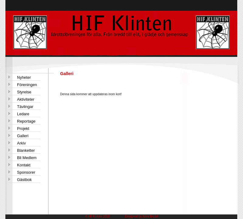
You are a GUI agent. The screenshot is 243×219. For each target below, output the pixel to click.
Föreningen (27, 84)
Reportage (26, 121)
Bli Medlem (26, 157)
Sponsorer (26, 172)
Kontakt (23, 165)
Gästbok (24, 179)
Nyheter (24, 77)
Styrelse (24, 92)
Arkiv (21, 143)
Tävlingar (25, 106)
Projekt (23, 128)
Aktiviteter (25, 99)
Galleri (23, 136)
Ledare (23, 114)
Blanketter (26, 150)
